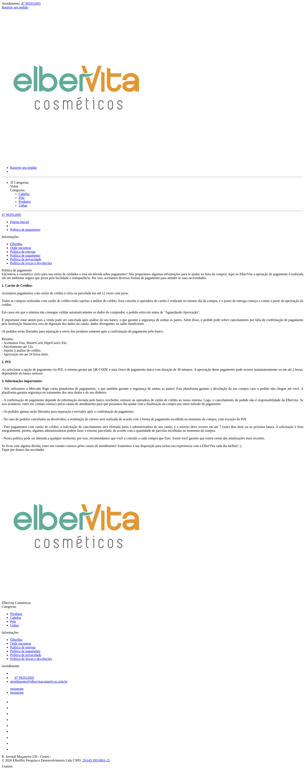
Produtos (25, 201)
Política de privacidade (25, 259)
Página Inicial (19, 222)
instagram (17, 688)
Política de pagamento (25, 229)
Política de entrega (22, 251)
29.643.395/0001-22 (96, 760)
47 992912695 (31, 3)
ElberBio (16, 244)
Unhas (23, 205)
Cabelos (24, 194)
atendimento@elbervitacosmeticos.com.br (38, 681)
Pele (22, 198)
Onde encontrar (20, 248)
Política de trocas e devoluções (31, 263)
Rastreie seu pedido (15, 7)
